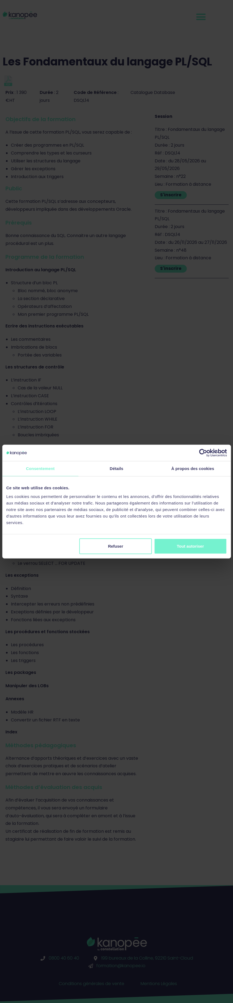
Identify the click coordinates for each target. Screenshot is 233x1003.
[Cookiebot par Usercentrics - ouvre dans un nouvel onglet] (203, 453)
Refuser (115, 546)
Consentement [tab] (40, 468)
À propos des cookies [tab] (192, 468)
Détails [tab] (116, 468)
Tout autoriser (190, 546)
